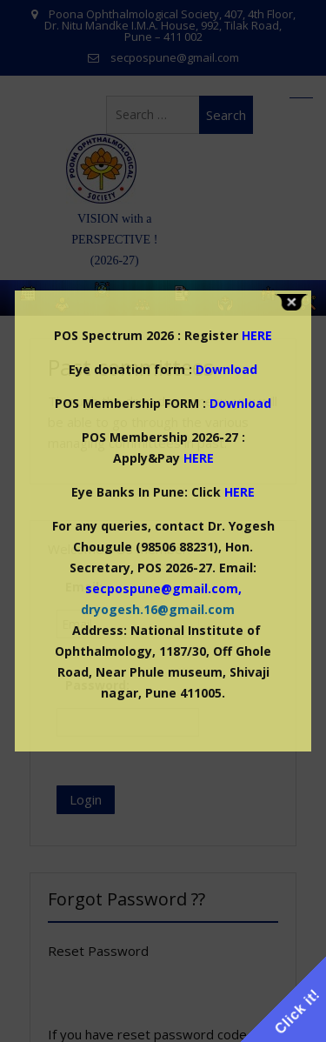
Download (226, 369)
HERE (198, 458)
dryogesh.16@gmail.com (158, 609)
